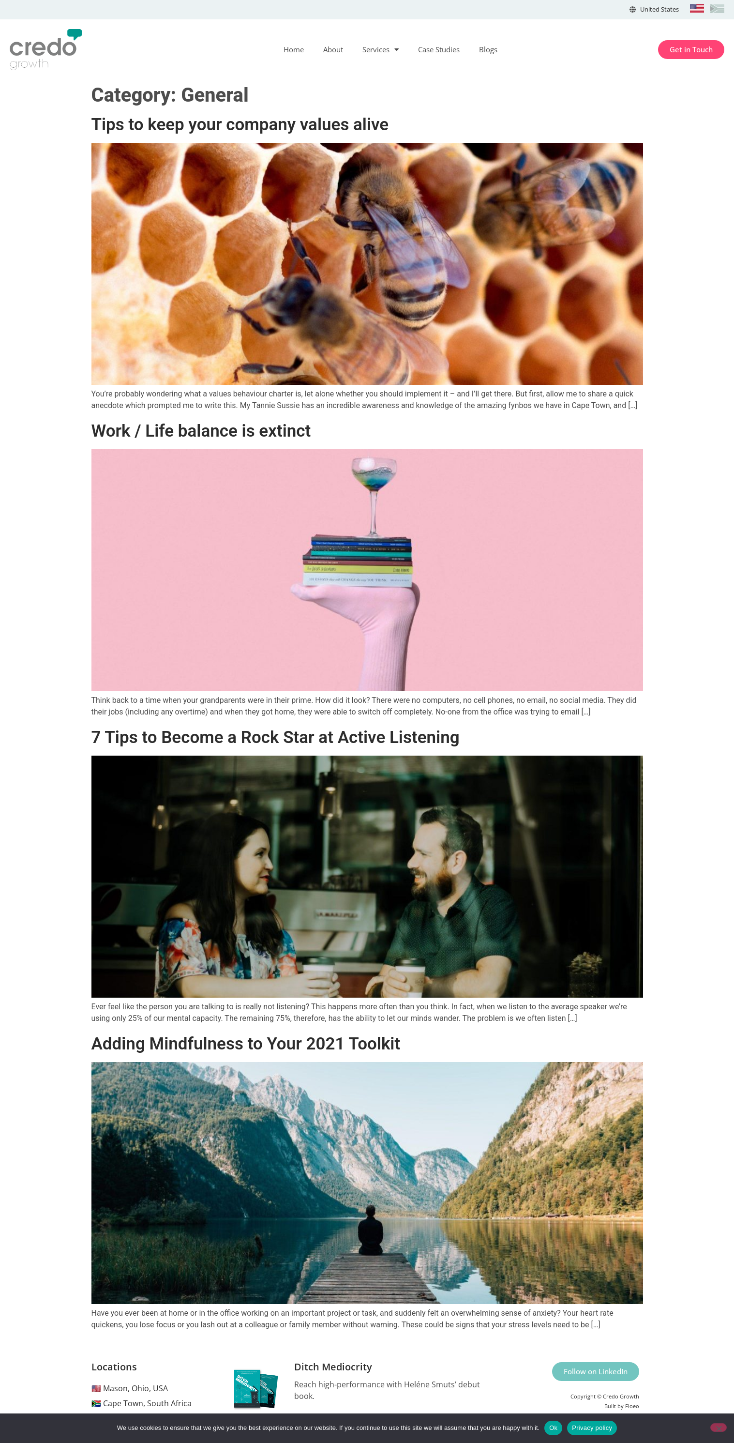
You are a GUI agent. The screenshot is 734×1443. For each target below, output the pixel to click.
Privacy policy (592, 1427)
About (333, 49)
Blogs (488, 49)
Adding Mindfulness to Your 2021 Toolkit (246, 1044)
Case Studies (439, 49)
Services (380, 49)
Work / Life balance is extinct (201, 431)
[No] (718, 1427)
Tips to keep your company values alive (240, 125)
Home (294, 49)
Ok (553, 1427)
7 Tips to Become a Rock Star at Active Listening (275, 737)
